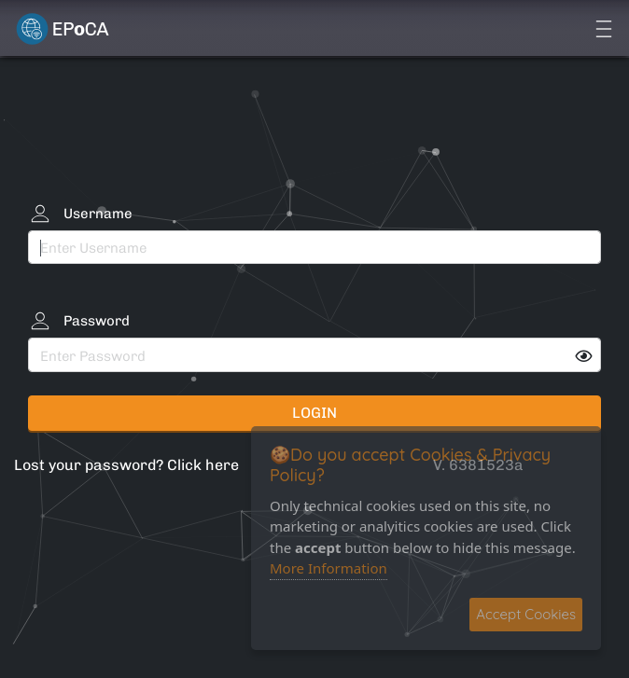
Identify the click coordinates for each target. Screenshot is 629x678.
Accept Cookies (526, 614)
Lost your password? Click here (126, 465)
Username (98, 213)
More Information (328, 568)
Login (314, 413)
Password (96, 320)
